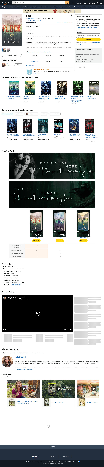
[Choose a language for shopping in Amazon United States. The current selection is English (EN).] (72, 3)
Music (78, 7)
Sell (74, 7)
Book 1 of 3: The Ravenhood (34, 20)
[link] (14, 97)
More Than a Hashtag (57, 402)
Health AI (17, 7)
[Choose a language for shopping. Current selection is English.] (51, 456)
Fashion (90, 7)
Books (61, 7)
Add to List (82, 67)
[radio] (7, 114)
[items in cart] (99, 2)
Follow (18, 65)
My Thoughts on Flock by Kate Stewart (18, 299)
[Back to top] (52, 448)
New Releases (54, 7)
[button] (3, 7)
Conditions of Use (30, 461)
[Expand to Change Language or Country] (57, 456)
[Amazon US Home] (35, 457)
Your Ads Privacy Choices (71, 461)
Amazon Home (98, 7)
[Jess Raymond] (12, 297)
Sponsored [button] (5, 376)
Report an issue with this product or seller (38, 52)
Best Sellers (44, 7)
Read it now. (37, 73)
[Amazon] (6, 2)
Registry (84, 7)
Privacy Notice (39, 461)
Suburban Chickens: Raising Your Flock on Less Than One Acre (27, 402)
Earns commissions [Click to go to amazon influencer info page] (21, 297)
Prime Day (10, 7)
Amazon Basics (35, 7)
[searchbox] (40, 2)
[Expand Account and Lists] (87, 3)
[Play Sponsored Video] (23, 389)
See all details (30, 65)
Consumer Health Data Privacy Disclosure (54, 461)
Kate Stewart (31, 18)
